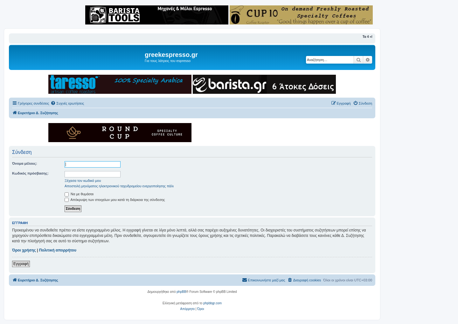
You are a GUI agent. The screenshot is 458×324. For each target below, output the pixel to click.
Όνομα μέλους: (24, 163)
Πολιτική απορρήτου (57, 250)
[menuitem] (67, 103)
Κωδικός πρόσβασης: (30, 173)
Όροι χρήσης (24, 250)
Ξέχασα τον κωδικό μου (83, 181)
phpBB (181, 291)
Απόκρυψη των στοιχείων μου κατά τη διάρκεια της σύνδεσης (115, 200)
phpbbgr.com (212, 303)
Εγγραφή (21, 264)
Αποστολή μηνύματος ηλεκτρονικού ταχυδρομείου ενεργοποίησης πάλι (119, 186)
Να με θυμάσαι (79, 194)
